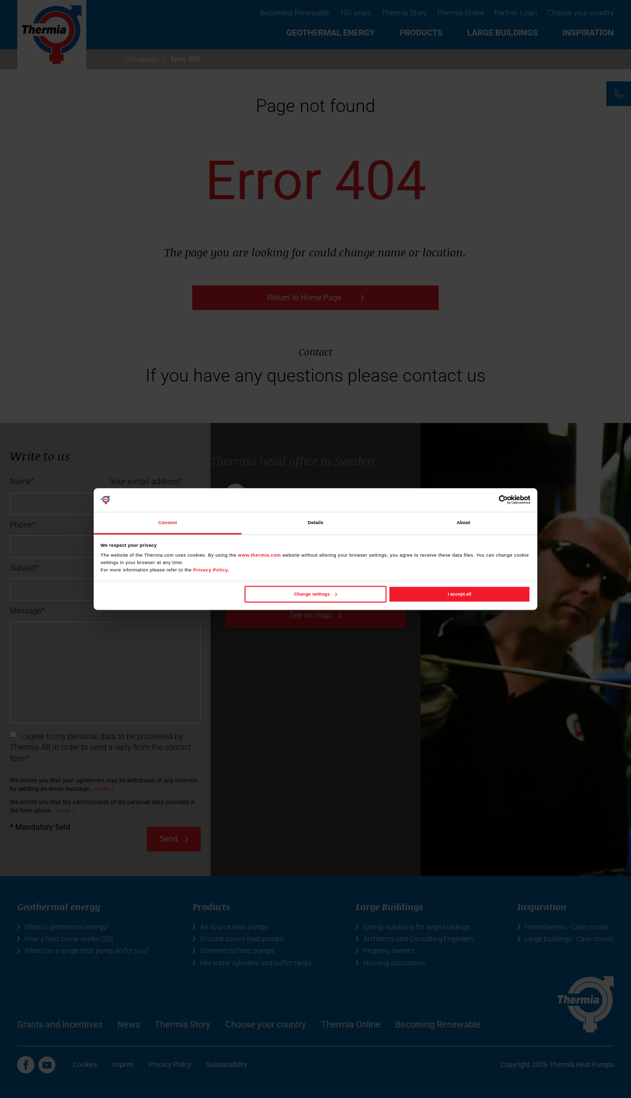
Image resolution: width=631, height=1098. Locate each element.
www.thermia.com (259, 555)
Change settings (315, 594)
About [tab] (463, 522)
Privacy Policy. (211, 569)
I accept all (459, 594)
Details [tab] (315, 522)
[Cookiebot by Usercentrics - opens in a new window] (487, 499)
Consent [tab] (167, 522)
